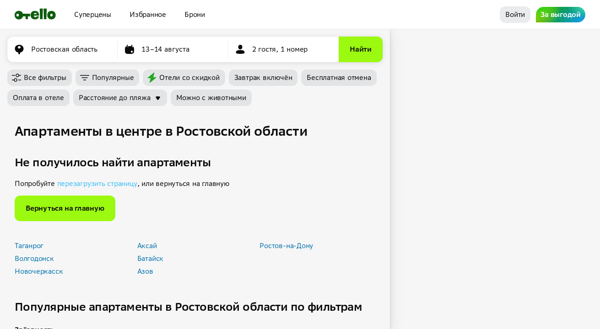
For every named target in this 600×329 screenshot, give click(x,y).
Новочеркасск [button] (39, 271)
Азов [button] (145, 271)
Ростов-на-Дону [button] (286, 245)
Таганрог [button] (29, 245)
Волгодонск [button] (34, 258)
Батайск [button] (150, 258)
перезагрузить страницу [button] (97, 183)
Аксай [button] (147, 245)
